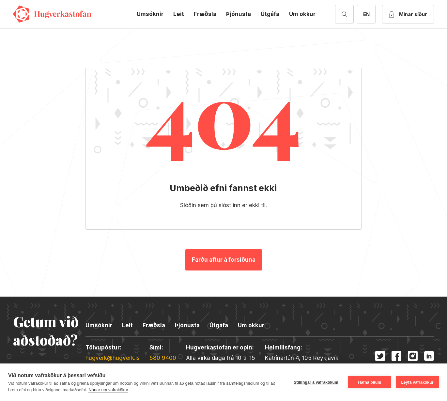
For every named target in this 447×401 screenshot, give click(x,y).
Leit (178, 14)
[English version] (366, 14)
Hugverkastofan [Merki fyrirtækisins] (52, 14)
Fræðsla (205, 14)
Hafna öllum (369, 382)
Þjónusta (238, 14)
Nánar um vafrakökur (108, 389)
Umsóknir (150, 14)
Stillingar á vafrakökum (316, 382)
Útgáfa (270, 14)
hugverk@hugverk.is (112, 358)
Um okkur (302, 14)
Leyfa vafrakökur (417, 382)
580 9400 (162, 358)
